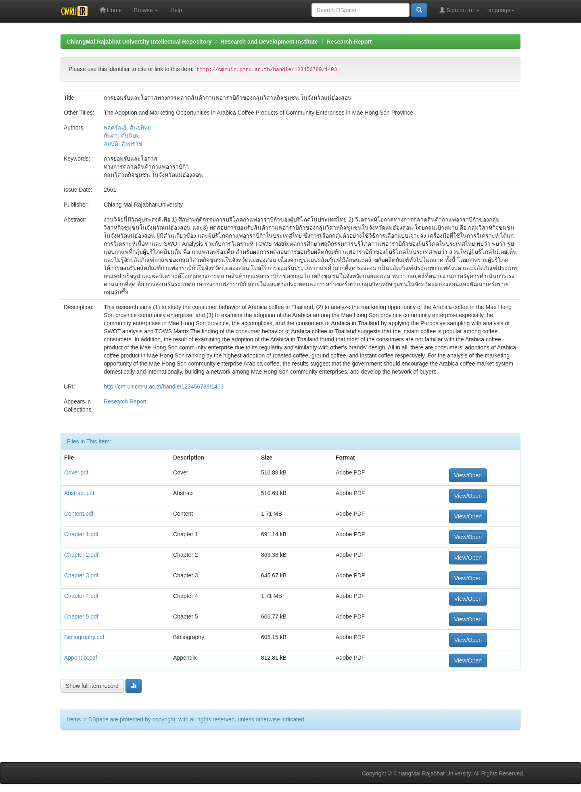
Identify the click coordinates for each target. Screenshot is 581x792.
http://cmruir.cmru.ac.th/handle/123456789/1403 (164, 386)
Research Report (349, 41)
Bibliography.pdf (84, 637)
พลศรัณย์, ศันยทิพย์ (127, 127)
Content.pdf (78, 513)
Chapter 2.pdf (81, 555)
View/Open (468, 475)
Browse (146, 10)
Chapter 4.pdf (81, 596)
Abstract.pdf (79, 493)
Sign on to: (459, 9)
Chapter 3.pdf (81, 575)
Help (176, 10)
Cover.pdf (76, 472)
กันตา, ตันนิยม (122, 135)
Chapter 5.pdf (81, 616)
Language (499, 10)
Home (111, 9)
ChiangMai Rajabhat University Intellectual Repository (139, 41)
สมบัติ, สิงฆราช (123, 143)
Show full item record (92, 686)
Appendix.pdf (80, 657)
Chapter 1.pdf (81, 534)
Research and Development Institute (269, 41)
